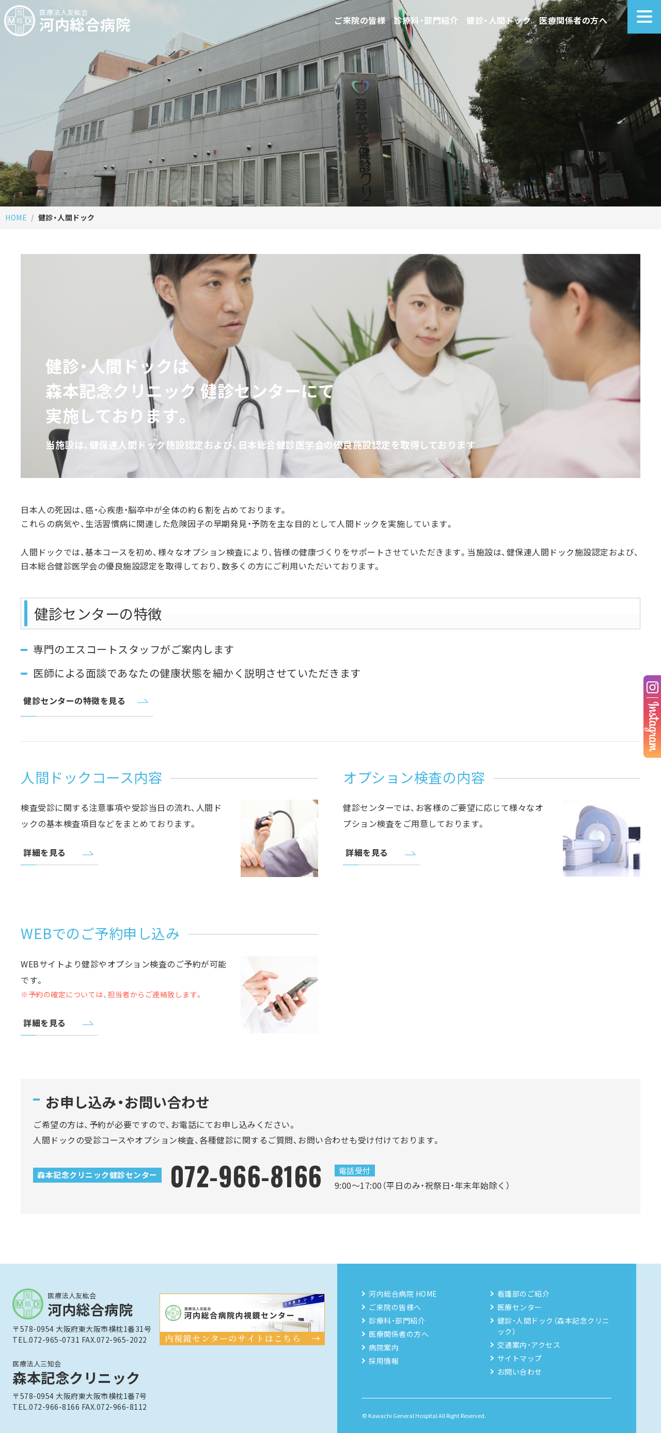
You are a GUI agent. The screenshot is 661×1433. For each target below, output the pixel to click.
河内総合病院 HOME (403, 1293)
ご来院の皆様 (359, 20)
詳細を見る (44, 852)
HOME (16, 217)
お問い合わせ (519, 1371)
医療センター (519, 1307)
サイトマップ (519, 1358)
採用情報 (384, 1361)
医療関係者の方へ (573, 20)
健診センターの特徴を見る (74, 700)
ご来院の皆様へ (395, 1307)
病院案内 (384, 1347)
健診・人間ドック (498, 20)
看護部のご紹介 (523, 1293)
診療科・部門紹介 (426, 20)
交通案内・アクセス (529, 1345)
